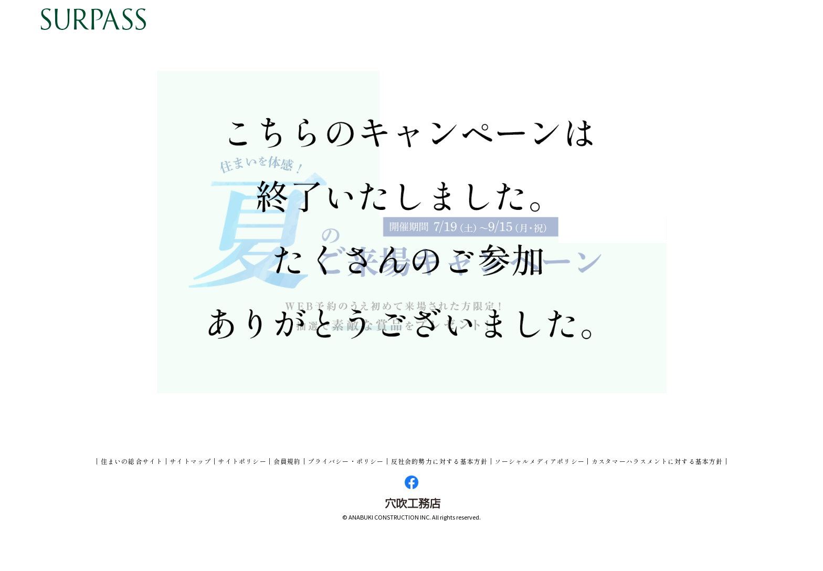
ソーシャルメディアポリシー (539, 461)
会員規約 (287, 461)
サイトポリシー (242, 461)
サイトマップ (190, 461)
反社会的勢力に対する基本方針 (439, 461)
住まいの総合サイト (132, 461)
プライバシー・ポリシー (346, 461)
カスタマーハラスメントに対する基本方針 (657, 461)
